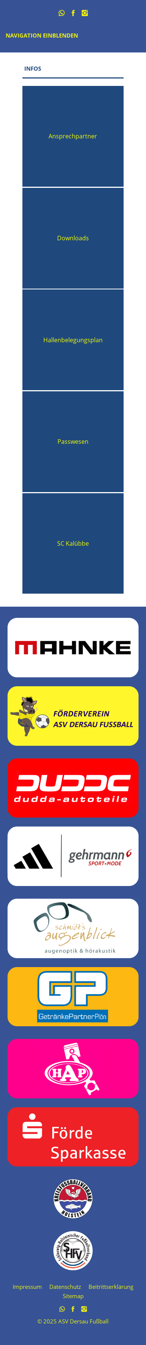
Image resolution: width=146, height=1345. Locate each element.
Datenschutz (65, 1286)
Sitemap (73, 1296)
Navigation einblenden (42, 35)
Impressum (27, 1286)
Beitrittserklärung (110, 1286)
